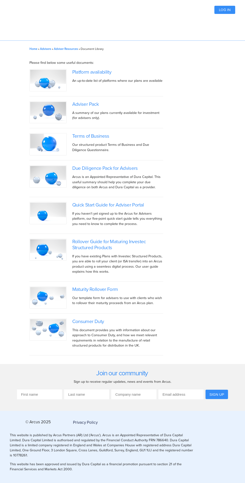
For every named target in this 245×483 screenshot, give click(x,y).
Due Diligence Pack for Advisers (105, 168)
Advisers (45, 49)
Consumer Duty (88, 321)
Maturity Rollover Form (95, 289)
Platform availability (91, 71)
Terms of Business (90, 135)
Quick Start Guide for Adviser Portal (108, 204)
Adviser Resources (66, 49)
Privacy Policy (85, 422)
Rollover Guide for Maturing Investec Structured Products (109, 244)
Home (33, 49)
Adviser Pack (85, 103)
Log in (225, 9)
